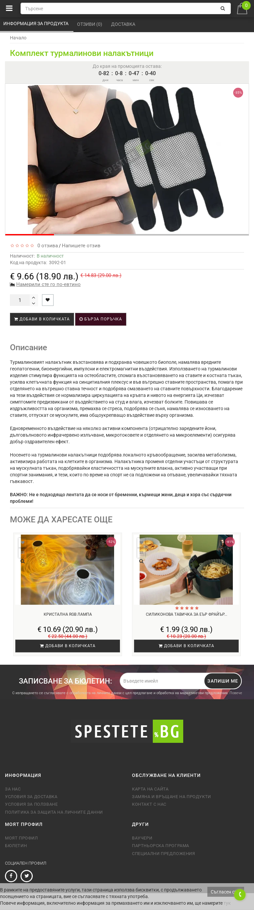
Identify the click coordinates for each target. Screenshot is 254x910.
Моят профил (21, 838)
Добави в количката (42, 319)
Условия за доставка (31, 796)
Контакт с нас (149, 804)
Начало (18, 37)
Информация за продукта (36, 23)
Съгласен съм (226, 891)
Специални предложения (163, 853)
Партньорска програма (160, 845)
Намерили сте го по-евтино (48, 284)
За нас (13, 789)
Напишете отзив (81, 246)
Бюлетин (16, 845)
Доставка (123, 24)
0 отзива (46, 246)
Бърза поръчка (100, 319)
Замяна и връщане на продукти (171, 796)
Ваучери (142, 838)
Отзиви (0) (90, 24)
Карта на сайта (150, 789)
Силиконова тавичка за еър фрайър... (186, 614)
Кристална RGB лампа (68, 614)
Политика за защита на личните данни (54, 812)
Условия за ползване (31, 804)
